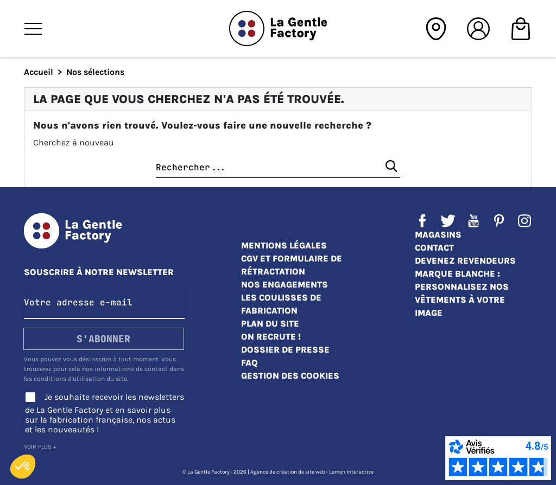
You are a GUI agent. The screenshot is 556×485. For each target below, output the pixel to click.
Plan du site (270, 323)
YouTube (473, 220)
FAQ (249, 363)
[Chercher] (278, 168)
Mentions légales (284, 245)
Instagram (524, 220)
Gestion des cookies (290, 376)
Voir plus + (40, 446)
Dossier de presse (285, 349)
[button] (23, 467)
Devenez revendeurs (465, 261)
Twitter (448, 220)
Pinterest (499, 220)
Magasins (438, 234)
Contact (434, 247)
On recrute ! (271, 336)
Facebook (422, 220)
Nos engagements (284, 284)
